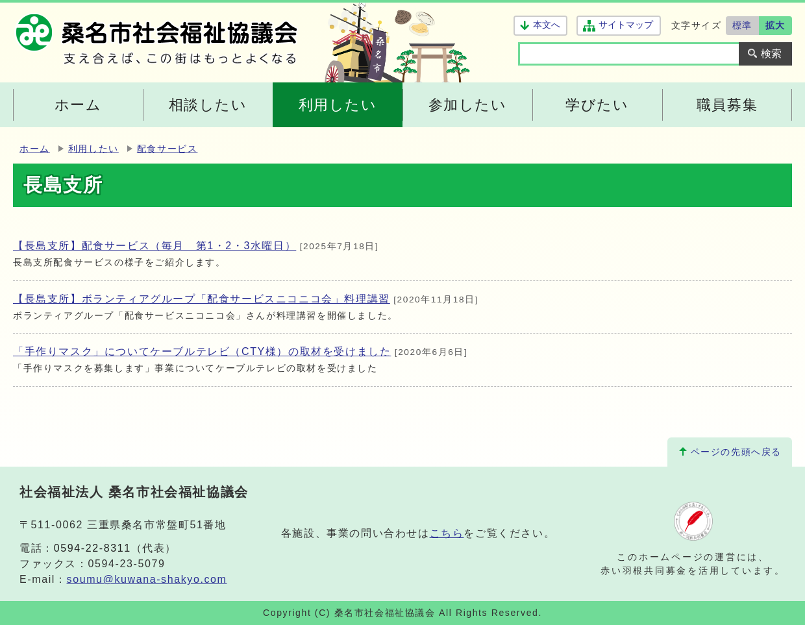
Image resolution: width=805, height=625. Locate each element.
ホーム (34, 149)
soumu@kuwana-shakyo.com (147, 579)
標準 (742, 25)
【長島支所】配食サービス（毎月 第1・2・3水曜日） (154, 245)
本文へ (546, 25)
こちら (447, 533)
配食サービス (167, 149)
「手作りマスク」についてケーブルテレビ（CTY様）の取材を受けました (202, 351)
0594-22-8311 (92, 548)
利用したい (93, 149)
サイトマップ (625, 25)
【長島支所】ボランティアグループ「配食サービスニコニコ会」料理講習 (201, 298)
